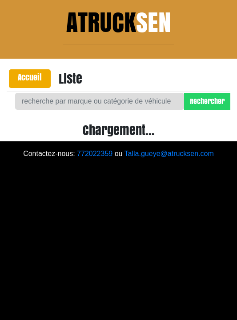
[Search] (99, 101)
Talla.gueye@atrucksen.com (169, 153)
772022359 (94, 153)
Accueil (30, 77)
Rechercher (207, 101)
